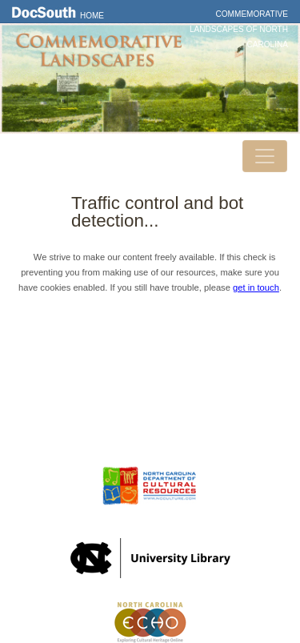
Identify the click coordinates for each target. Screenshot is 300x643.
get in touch (256, 287)
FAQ (150, 426)
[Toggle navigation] (264, 156)
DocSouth (150, 357)
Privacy (150, 403)
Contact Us (150, 380)
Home (92, 15)
